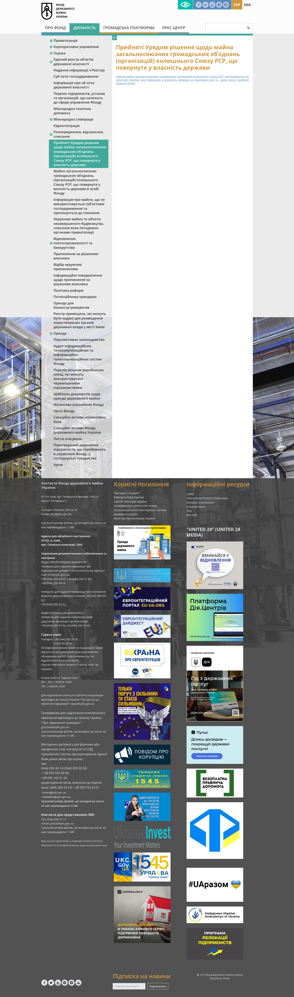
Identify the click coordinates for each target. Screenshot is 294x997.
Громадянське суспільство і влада (135, 505)
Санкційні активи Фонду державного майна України (77, 430)
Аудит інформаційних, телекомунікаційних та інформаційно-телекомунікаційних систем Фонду (78, 355)
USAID (190, 494)
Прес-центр (173, 27)
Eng (247, 4)
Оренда (58, 333)
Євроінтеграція (67, 125)
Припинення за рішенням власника (76, 255)
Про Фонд (55, 27)
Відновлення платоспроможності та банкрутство (71, 243)
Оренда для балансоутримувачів (71, 305)
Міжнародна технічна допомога (72, 110)
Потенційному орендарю (75, 296)
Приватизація (63, 40)
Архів (58, 464)
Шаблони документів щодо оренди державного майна (77, 396)
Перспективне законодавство (79, 339)
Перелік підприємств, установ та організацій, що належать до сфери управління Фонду (79, 98)
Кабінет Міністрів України (130, 501)
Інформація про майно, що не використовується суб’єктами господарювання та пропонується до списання (79, 206)
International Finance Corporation (207, 498)
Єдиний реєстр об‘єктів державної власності (71, 61)
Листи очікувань (68, 438)
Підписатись (158, 986)
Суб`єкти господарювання (76, 76)
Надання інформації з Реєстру (79, 70)
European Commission (201, 502)
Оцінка (58, 53)
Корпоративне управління (74, 46)
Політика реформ (69, 290)
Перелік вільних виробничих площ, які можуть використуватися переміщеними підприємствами (79, 379)
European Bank (196, 506)
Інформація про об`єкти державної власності (74, 84)
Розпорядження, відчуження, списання (77, 134)
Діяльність (84, 27)
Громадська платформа (129, 27)
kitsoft (226, 978)
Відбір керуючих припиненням (68, 266)
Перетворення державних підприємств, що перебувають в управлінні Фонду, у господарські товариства (80, 451)
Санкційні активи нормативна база (80, 419)
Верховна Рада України (129, 497)
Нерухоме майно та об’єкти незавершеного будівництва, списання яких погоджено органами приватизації (79, 225)
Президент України (126, 493)
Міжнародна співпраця (71, 119)
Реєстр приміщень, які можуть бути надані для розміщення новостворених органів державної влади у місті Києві (80, 320)
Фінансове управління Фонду (79, 404)
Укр (237, 4)
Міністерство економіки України (134, 518)
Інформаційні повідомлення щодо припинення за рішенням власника (78, 279)
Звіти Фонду (64, 411)
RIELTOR (192, 515)
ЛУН (189, 511)
